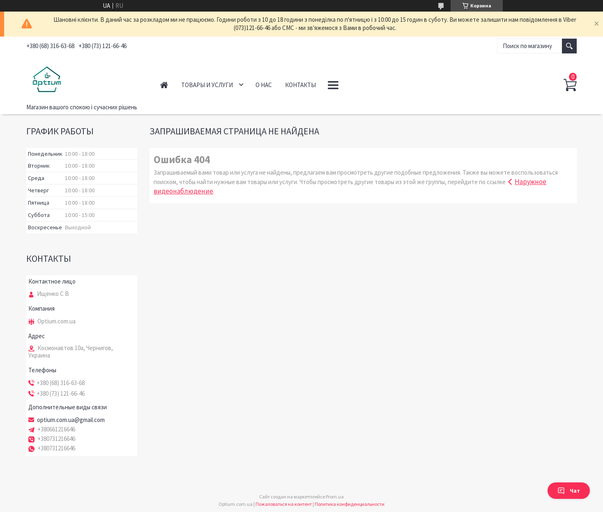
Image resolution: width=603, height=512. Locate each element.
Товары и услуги (207, 85)
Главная (164, 85)
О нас (263, 85)
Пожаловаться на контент (283, 504)
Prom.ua (335, 497)
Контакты (300, 85)
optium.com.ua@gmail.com (71, 420)
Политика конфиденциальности (349, 504)
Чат (568, 490)
